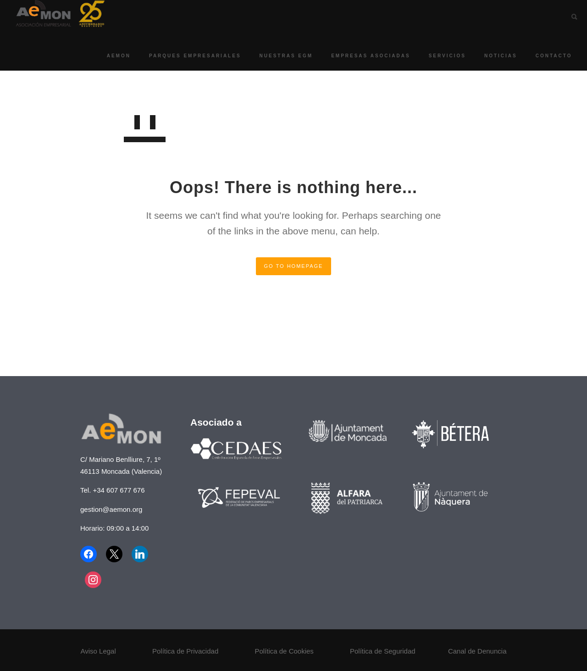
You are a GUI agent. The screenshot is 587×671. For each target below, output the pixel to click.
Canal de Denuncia (477, 651)
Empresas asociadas (363, 55)
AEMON (110, 55)
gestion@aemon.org (111, 509)
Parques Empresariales (187, 55)
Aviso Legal (98, 651)
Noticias (492, 55)
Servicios (439, 55)
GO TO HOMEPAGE (293, 266)
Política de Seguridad (382, 651)
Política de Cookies (284, 651)
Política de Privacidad (185, 651)
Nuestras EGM (278, 55)
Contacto (545, 55)
